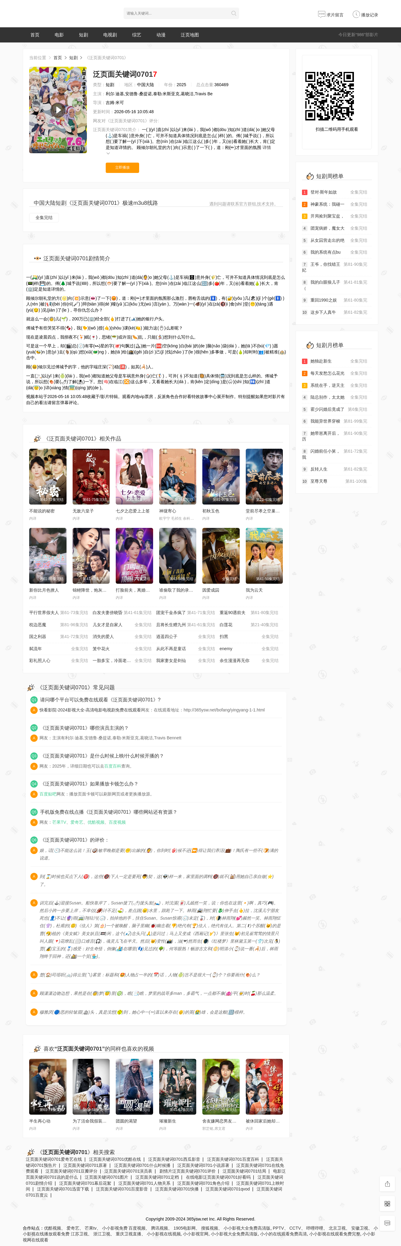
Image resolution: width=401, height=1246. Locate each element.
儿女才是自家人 (122, 625)
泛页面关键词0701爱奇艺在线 (54, 1159)
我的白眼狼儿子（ (335, 285)
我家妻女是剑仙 (185, 661)
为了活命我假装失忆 (92, 1121)
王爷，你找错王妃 (335, 267)
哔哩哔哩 (314, 1228)
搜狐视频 (209, 1228)
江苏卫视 (79, 1233)
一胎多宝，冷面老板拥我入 (122, 661)
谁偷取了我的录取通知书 (182, 590)
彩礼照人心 (58, 661)
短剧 (83, 34)
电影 (59, 34)
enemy (249, 649)
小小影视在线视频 (164, 1233)
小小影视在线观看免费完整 (334, 1233)
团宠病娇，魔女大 (335, 228)
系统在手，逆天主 (335, 386)
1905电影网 (184, 1228)
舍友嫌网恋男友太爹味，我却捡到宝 (236, 1121)
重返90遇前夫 (249, 613)
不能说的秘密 (42, 510)
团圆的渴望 (126, 1121)
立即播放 (122, 167)
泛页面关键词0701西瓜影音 (174, 1159)
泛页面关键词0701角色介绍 (203, 1183)
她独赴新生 (335, 361)
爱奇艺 (76, 822)
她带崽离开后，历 (335, 436)
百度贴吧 (48, 794)
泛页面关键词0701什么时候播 (142, 1165)
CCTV (295, 1228)
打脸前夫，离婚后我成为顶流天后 (148, 590)
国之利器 (58, 637)
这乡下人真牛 (335, 312)
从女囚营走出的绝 (335, 241)
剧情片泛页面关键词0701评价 (187, 1171)
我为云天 (254, 590)
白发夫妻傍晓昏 (122, 613)
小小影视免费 (115, 1228)
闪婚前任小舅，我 (335, 454)
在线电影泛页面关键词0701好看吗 (218, 1177)
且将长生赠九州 (185, 625)
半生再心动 (39, 1121)
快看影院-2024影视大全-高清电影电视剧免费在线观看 (90, 709)
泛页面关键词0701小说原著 (203, 1165)
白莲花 (249, 625)
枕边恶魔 (58, 625)
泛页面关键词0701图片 (106, 1177)
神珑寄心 (167, 510)
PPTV (278, 1228)
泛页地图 (190, 34)
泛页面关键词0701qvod (228, 1189)
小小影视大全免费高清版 (247, 1228)
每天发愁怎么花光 (335, 373)
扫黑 (249, 637)
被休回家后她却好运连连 (269, 1121)
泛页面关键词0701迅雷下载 (63, 1189)
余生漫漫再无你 (249, 661)
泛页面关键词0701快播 (177, 1189)
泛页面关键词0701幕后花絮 (85, 1183)
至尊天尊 (335, 481)
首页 (34, 34)
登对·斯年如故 (335, 192)
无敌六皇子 (83, 510)
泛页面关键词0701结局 (244, 1171)
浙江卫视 (101, 1233)
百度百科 (112, 766)
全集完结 (44, 217)
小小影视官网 (195, 1233)
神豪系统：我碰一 (335, 204)
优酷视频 (96, 822)
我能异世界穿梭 (335, 421)
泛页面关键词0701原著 (85, 1165)
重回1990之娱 (335, 300)
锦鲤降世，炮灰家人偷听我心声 (102, 590)
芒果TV (59, 822)
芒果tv (91, 1228)
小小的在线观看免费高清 (283, 1233)
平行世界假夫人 (58, 613)
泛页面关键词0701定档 (157, 1177)
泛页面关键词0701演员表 (128, 1171)
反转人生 (335, 469)
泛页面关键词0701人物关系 (144, 1183)
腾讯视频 (159, 1228)
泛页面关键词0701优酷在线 (115, 1159)
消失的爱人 (122, 637)
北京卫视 (337, 1228)
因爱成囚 (210, 590)
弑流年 (58, 649)
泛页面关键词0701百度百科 (233, 1159)
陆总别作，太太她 (335, 397)
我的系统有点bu (335, 252)
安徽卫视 (359, 1228)
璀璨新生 (167, 1121)
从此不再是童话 (185, 649)
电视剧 (110, 34)
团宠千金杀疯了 (185, 613)
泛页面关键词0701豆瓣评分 (72, 1171)
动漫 (161, 34)
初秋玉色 (210, 510)
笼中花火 (122, 649)
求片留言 (331, 14)
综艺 (136, 34)
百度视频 (117, 822)
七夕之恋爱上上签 (133, 510)
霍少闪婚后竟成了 (335, 410)
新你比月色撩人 (44, 590)
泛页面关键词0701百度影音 (122, 1189)
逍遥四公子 (185, 637)
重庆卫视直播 (128, 1233)
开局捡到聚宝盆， (335, 216)
